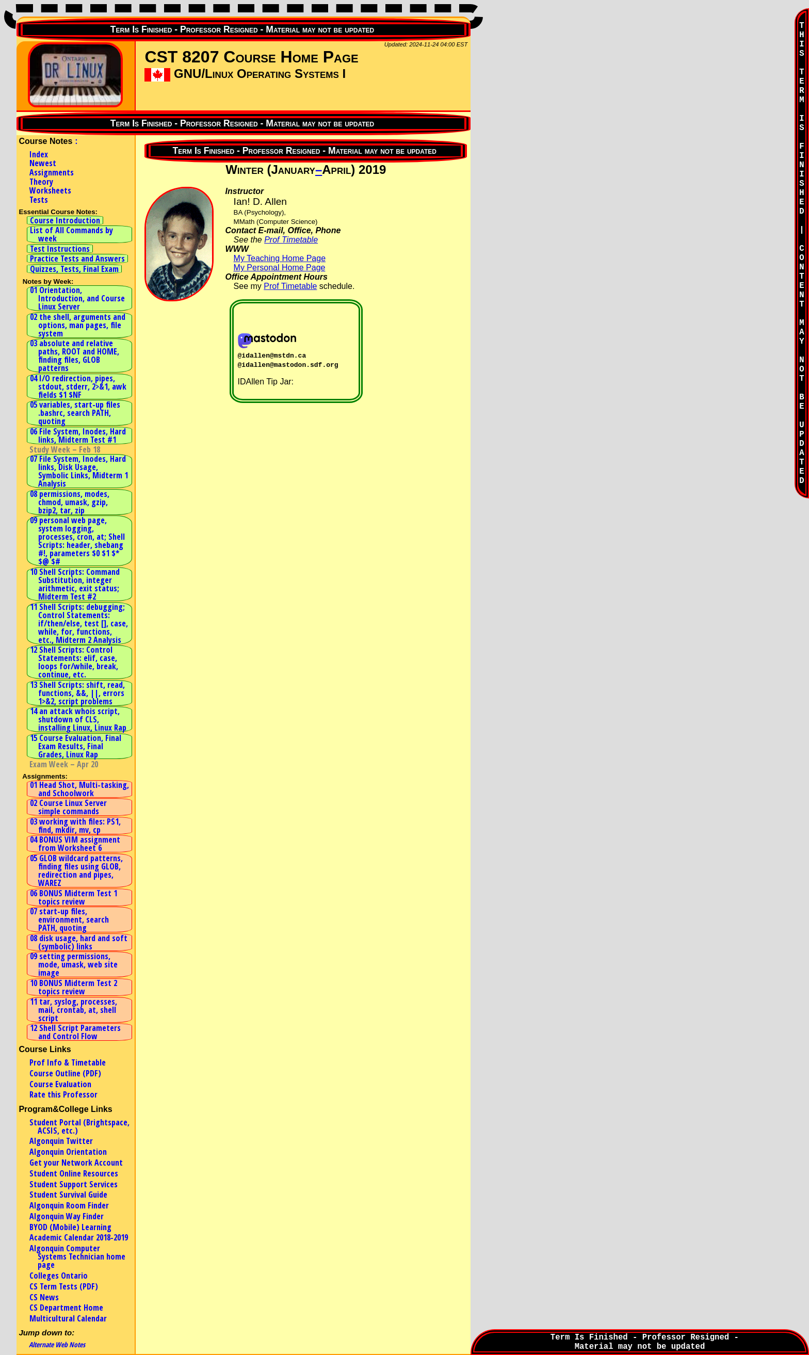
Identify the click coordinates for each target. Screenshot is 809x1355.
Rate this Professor (63, 1094)
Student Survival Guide (68, 1194)
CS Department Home (66, 1307)
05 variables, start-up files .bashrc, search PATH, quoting (75, 413)
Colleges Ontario (58, 1275)
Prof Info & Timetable (67, 1062)
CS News (44, 1297)
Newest (42, 163)
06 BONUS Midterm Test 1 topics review (73, 897)
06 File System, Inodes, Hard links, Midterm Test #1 (78, 435)
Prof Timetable (291, 239)
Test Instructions (60, 248)
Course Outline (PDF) (65, 1073)
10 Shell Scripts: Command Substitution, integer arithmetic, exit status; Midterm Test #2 (75, 584)
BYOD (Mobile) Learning (70, 1227)
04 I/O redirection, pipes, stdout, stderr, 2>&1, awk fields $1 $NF (78, 386)
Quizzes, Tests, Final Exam (74, 268)
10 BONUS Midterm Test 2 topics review (73, 987)
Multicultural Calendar (68, 1318)
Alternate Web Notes (57, 1344)
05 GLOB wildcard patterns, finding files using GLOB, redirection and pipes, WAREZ (76, 870)
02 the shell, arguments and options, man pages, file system (77, 325)
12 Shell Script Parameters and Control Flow (75, 1032)
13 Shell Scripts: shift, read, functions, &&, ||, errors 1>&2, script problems (77, 693)
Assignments (51, 172)
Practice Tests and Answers (77, 258)
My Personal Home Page (280, 267)
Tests (38, 200)
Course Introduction (65, 220)
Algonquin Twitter (61, 1141)
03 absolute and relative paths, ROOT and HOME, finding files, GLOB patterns (74, 355)
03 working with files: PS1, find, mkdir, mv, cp (75, 825)
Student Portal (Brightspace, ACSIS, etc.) (79, 1126)
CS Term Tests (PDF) (63, 1286)
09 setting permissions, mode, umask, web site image (74, 964)
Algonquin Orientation (68, 1152)
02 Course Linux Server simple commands (68, 807)
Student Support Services (73, 1184)
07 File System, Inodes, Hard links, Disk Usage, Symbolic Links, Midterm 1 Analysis (79, 471)
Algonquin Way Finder (66, 1216)
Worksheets (50, 190)
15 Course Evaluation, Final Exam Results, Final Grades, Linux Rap (75, 746)
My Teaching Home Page (280, 258)
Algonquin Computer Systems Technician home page (77, 1256)
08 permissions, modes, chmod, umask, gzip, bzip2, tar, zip (69, 502)
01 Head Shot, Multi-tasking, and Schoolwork (79, 789)
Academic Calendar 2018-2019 (78, 1237)
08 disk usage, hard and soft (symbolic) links (78, 942)
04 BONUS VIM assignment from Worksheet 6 (75, 843)
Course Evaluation (60, 1084)
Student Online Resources (73, 1173)
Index (38, 154)
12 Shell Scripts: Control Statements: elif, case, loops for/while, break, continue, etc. (74, 662)
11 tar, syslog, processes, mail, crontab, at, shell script (73, 1010)
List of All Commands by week (71, 234)
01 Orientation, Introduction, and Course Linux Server (77, 298)
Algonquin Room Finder (69, 1205)
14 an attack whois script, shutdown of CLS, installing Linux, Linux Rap (78, 719)
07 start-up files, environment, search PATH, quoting (69, 919)
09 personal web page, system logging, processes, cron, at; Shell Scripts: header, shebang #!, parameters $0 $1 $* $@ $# (77, 540)
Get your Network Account (76, 1162)
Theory (41, 182)
